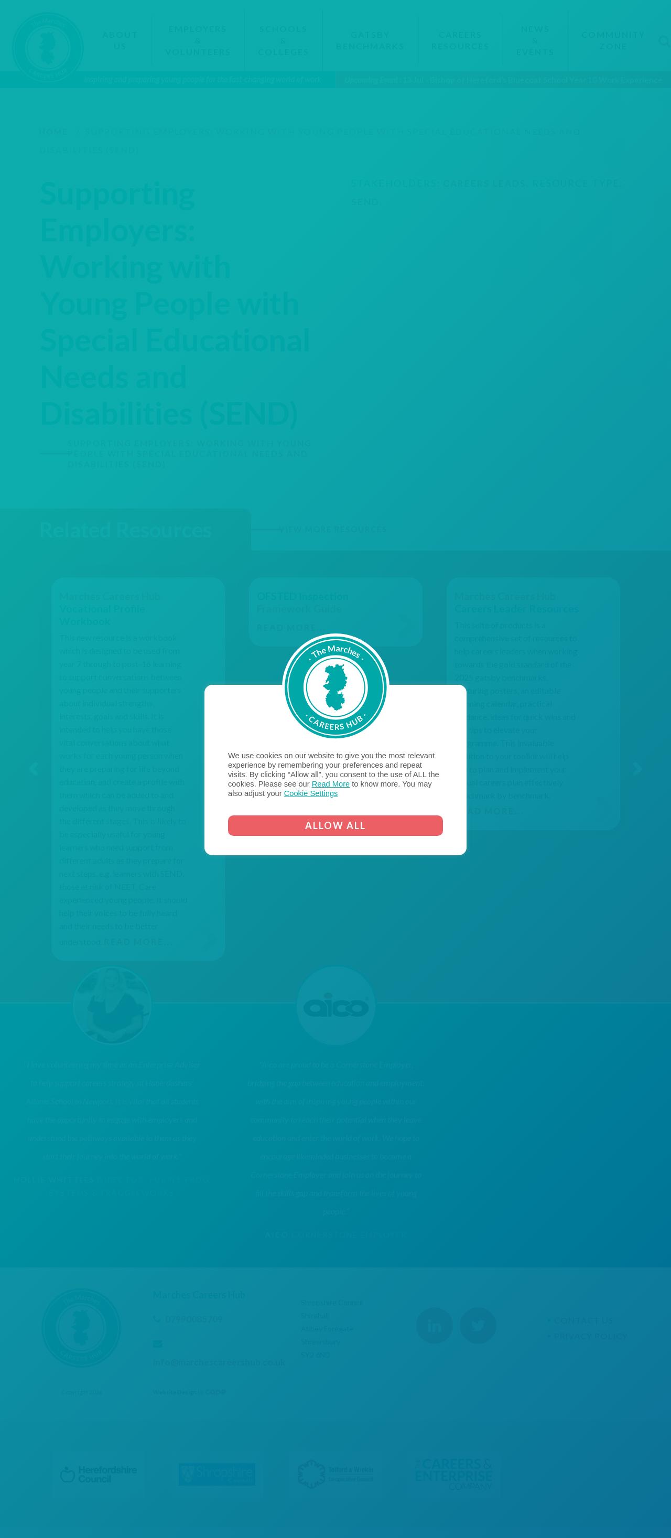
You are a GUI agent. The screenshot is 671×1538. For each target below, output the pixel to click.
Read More (331, 784)
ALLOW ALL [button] (335, 825)
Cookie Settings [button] (311, 793)
